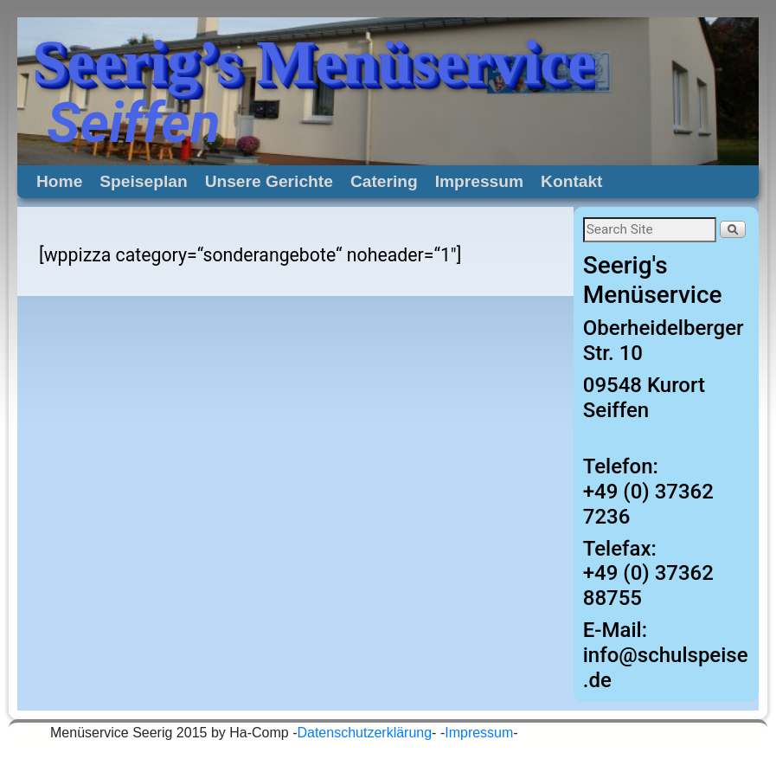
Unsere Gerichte (269, 181)
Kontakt (571, 181)
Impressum (479, 181)
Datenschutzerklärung (364, 732)
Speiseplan (143, 181)
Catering (384, 181)
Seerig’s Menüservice (313, 62)
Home (59, 181)
